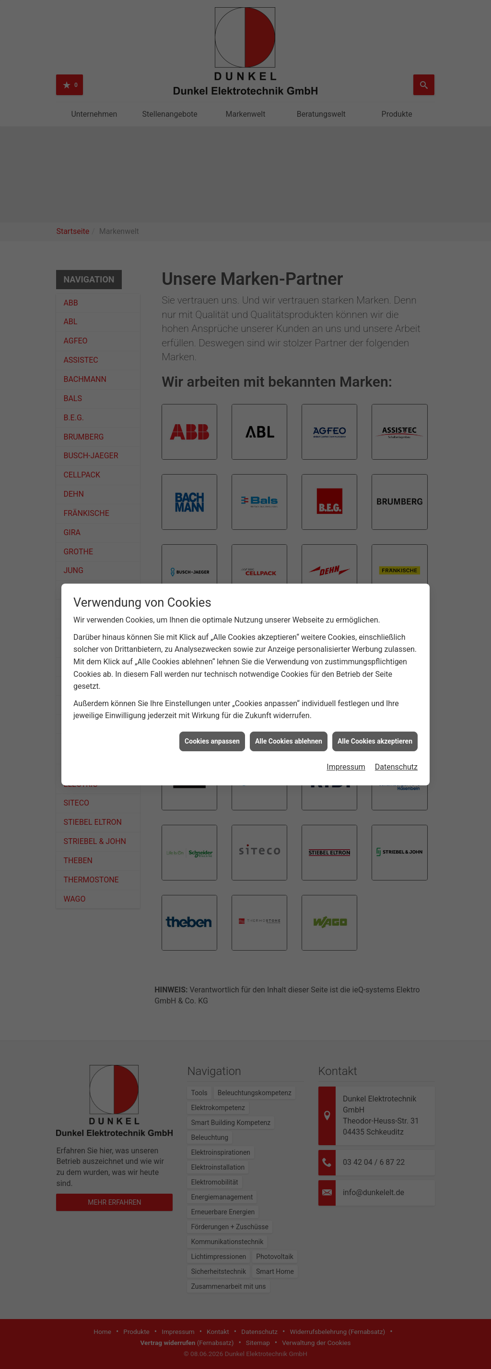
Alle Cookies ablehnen (288, 741)
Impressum (346, 766)
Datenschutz (396, 766)
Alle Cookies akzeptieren (375, 741)
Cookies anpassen (212, 741)
